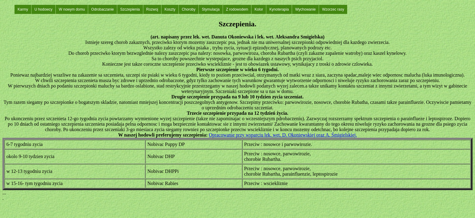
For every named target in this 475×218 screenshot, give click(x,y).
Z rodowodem (237, 9)
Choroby (188, 9)
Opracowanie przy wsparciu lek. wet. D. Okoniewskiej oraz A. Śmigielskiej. (283, 134)
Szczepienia (130, 9)
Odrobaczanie (102, 9)
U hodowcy (43, 9)
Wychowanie (305, 9)
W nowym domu (72, 9)
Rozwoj (152, 9)
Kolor (258, 9)
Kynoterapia (279, 9)
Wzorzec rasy (333, 9)
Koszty (169, 9)
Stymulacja (211, 9)
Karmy (23, 9)
